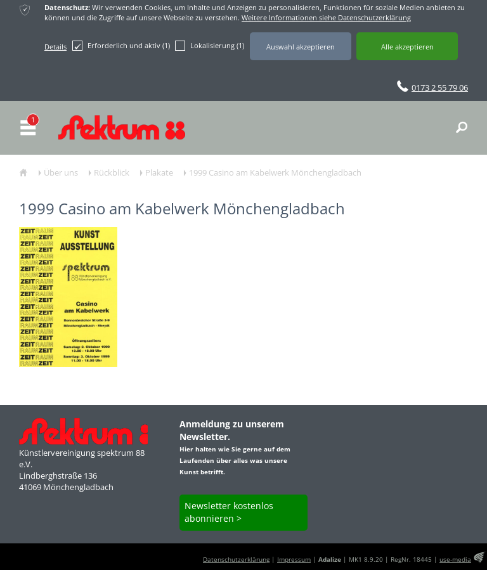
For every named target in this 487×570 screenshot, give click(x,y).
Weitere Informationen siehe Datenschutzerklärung (326, 17)
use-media (455, 559)
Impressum (294, 559)
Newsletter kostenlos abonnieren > (229, 512)
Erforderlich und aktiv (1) (121, 46)
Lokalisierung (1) (209, 46)
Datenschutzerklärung (236, 559)
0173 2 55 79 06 (440, 87)
